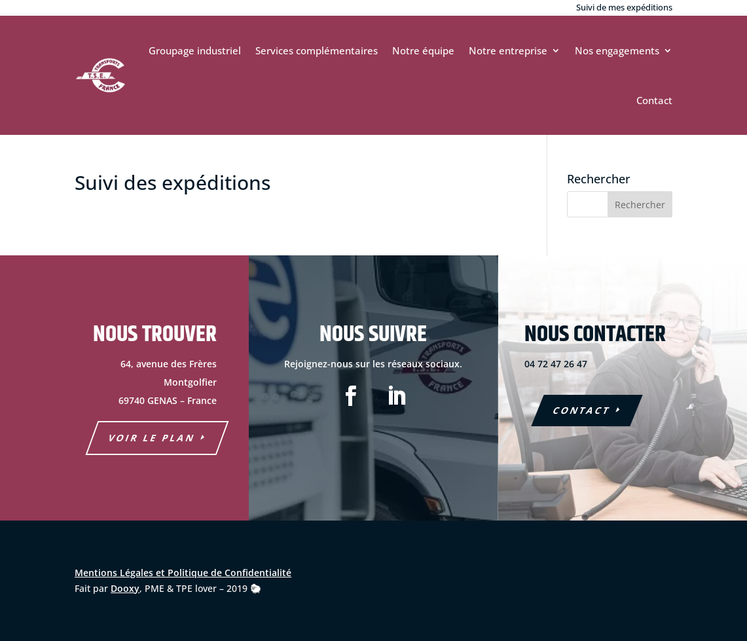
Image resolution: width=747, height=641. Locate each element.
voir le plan (152, 437)
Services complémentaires (316, 50)
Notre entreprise (508, 50)
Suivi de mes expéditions (624, 7)
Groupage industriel (195, 50)
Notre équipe (423, 50)
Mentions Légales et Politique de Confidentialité (183, 572)
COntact (582, 410)
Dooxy (125, 588)
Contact (654, 100)
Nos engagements (617, 50)
